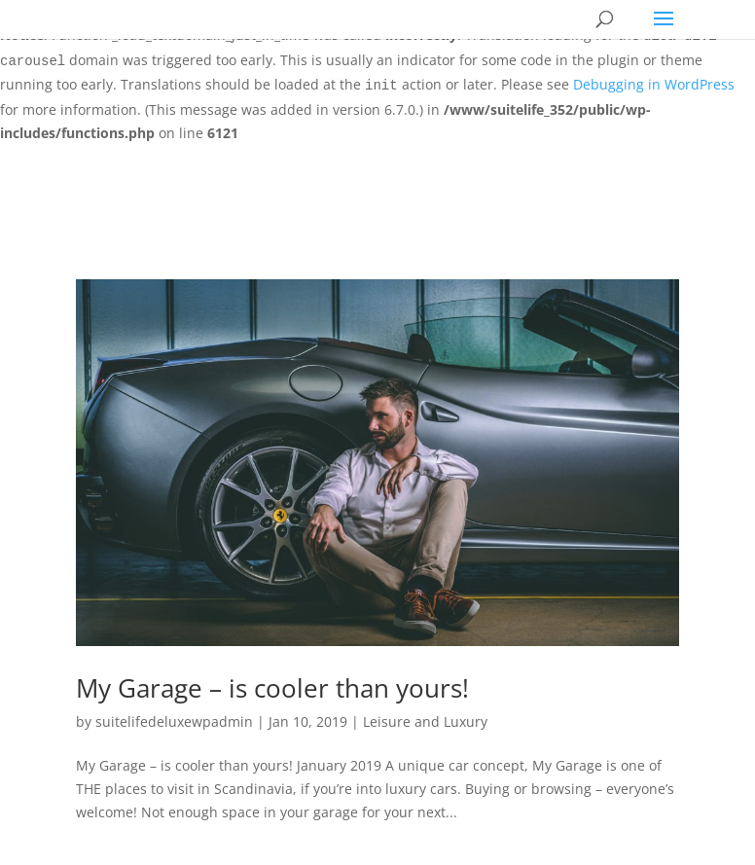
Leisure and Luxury (425, 721)
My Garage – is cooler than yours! (272, 687)
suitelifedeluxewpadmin (174, 721)
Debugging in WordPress (654, 84)
